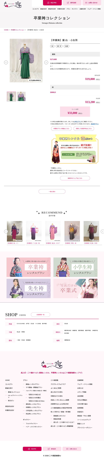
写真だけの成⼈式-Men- (37, 408)
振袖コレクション (14, 399)
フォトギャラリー (32, 430)
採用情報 (80, 414)
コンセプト (35, 9)
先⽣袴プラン (95, 124)
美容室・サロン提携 (84, 422)
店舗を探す (83, 9)
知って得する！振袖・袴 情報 (60, 418)
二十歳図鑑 (54, 387)
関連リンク (81, 430)
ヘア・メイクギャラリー (34, 433)
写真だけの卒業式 (35, 404)
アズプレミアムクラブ (58, 391)
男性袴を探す (52, 9)
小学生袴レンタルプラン (34, 417)
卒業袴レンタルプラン (33, 414)
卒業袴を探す (61, 9)
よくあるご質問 (56, 395)
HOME (6, 30)
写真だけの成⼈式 (35, 401)
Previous (6, 62)
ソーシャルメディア (84, 426)
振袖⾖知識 (57, 426)
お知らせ (80, 395)
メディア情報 (81, 399)
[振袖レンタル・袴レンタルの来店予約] (52, 2)
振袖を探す (43, 9)
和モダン (11, 407)
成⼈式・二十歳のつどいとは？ (63, 429)
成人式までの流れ (57, 399)
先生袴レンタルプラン (33, 420)
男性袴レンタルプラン (33, 411)
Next (46, 62)
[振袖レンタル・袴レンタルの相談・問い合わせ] (91, 2)
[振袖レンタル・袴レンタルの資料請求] (72, 2)
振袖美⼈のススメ (59, 422)
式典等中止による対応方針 (60, 411)
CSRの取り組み (82, 411)
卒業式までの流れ (57, 403)
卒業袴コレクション (17, 30)
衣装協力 (80, 418)
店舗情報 (80, 387)
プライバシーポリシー (84, 434)
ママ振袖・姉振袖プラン (34, 394)
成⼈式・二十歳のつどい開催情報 (62, 433)
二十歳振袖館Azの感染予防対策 (61, 414)
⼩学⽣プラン (77, 121)
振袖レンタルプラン (32, 391)
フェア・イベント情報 (94, 9)
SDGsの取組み (82, 407)
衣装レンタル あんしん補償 (60, 407)
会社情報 (80, 403)
